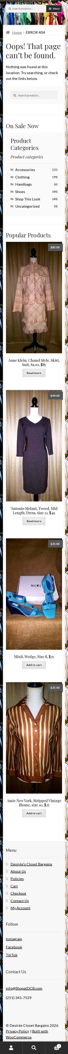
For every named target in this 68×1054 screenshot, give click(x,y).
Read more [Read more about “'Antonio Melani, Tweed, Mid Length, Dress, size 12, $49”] (34, 521)
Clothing (22, 177)
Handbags (23, 184)
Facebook (14, 947)
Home (17, 32)
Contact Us (20, 900)
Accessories (25, 169)
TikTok (11, 955)
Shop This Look (27, 199)
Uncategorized (27, 206)
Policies (17, 878)
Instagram (14, 939)
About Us (18, 871)
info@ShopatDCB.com (24, 988)
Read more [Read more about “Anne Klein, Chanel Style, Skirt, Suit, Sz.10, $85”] (34, 373)
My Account (20, 908)
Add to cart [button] (34, 664)
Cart (14, 886)
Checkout (18, 893)
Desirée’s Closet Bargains (31, 864)
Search (34, 1048)
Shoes (20, 191)
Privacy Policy (17, 1031)
